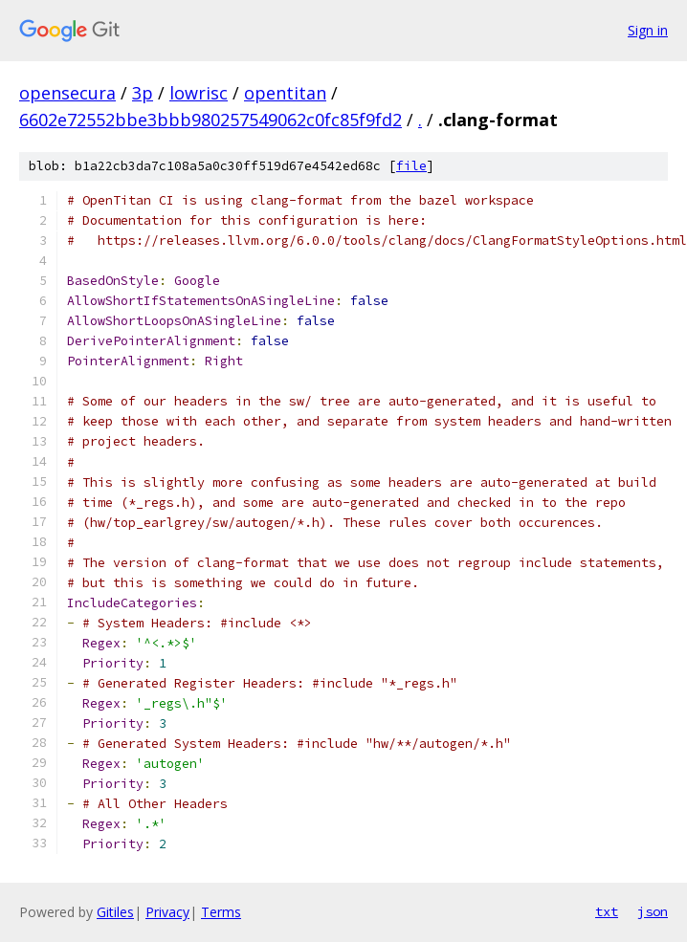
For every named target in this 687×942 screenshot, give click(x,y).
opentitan (285, 92)
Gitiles (115, 912)
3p (142, 92)
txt (606, 911)
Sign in (648, 30)
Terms (221, 912)
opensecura (67, 92)
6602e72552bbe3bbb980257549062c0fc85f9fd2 (210, 119)
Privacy (167, 912)
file (411, 166)
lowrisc (198, 92)
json (652, 911)
